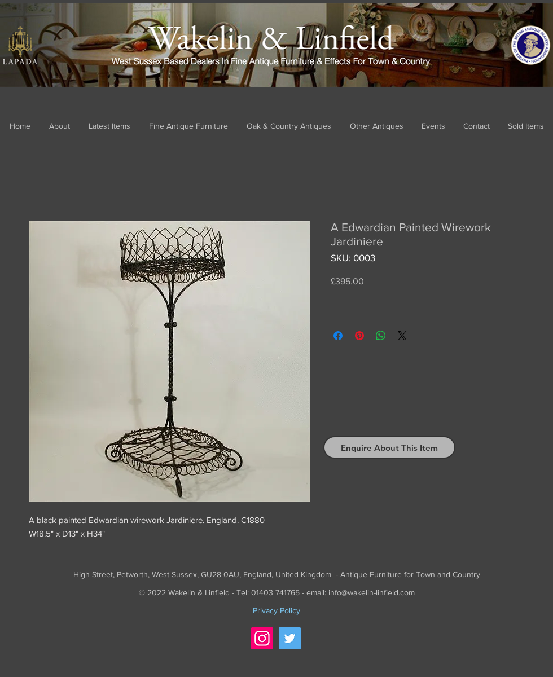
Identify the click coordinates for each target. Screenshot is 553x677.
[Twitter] (290, 638)
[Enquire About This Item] (389, 447)
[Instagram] (262, 638)
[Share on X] (402, 335)
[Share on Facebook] (338, 335)
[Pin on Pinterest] (359, 335)
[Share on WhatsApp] (381, 335)
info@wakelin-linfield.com (371, 592)
